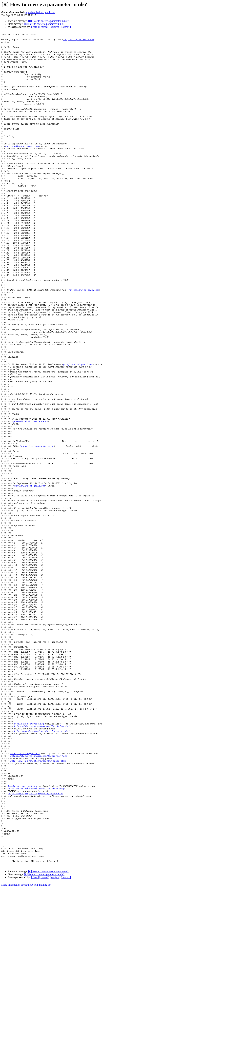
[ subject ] (55, 26)
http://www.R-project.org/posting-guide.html (42, 870)
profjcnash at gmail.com (78, 430)
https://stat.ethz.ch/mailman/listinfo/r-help (42, 864)
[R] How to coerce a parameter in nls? (48, 21)
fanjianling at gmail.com (78, 40)
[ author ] (66, 26)
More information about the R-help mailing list (26, 1050)
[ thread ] (44, 26)
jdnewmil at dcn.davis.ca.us (30, 499)
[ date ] (35, 26)
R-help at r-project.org (29, 861)
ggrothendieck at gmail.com (40, 12)
